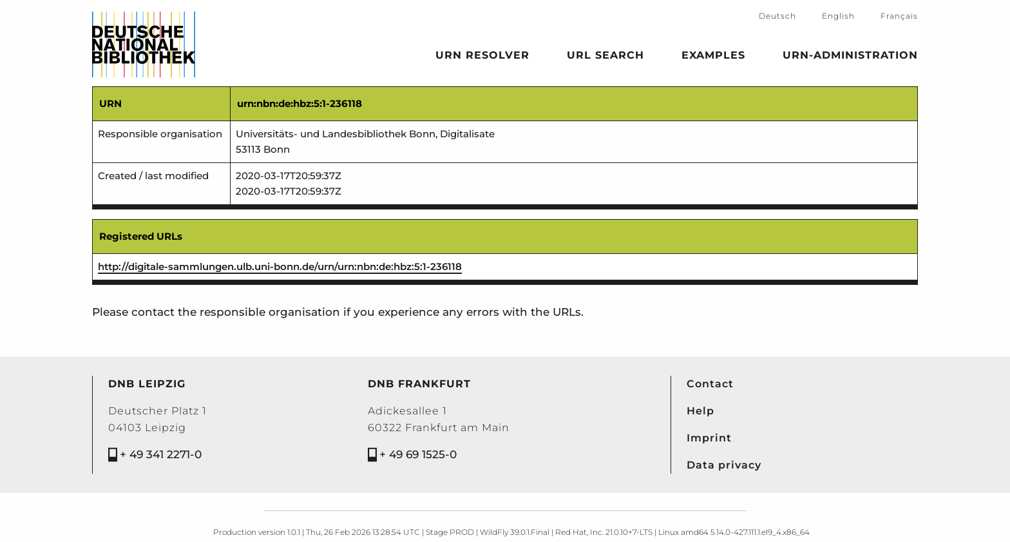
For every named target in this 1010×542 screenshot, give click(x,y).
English (838, 16)
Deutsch (777, 16)
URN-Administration (850, 57)
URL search (605, 57)
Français (899, 16)
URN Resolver (482, 57)
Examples (713, 57)
